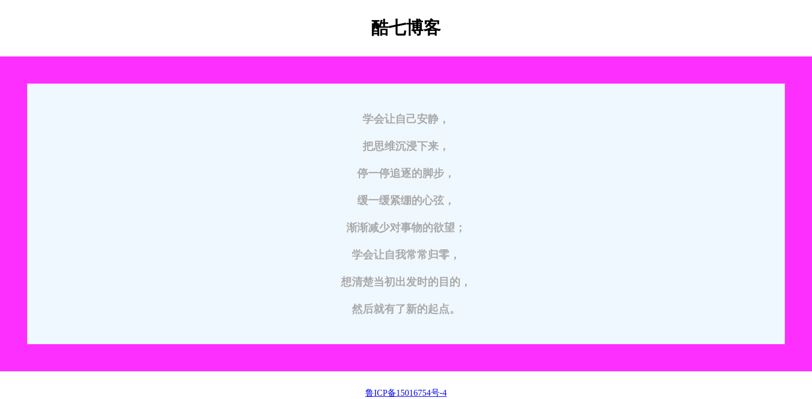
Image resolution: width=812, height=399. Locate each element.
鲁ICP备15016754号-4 (406, 392)
